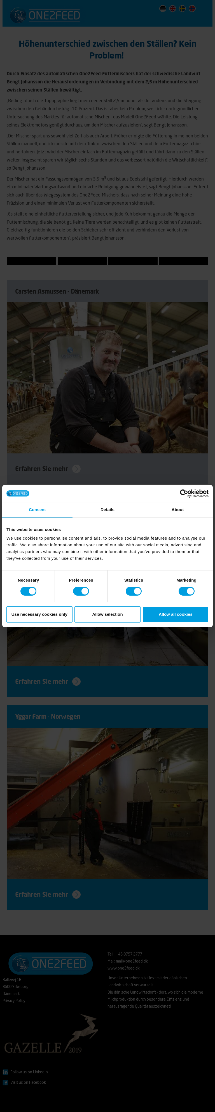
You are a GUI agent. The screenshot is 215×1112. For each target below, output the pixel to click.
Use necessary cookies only (39, 614)
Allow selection (107, 614)
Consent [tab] (37, 509)
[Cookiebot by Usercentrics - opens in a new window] (184, 493)
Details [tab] (107, 509)
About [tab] (178, 509)
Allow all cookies (176, 614)
